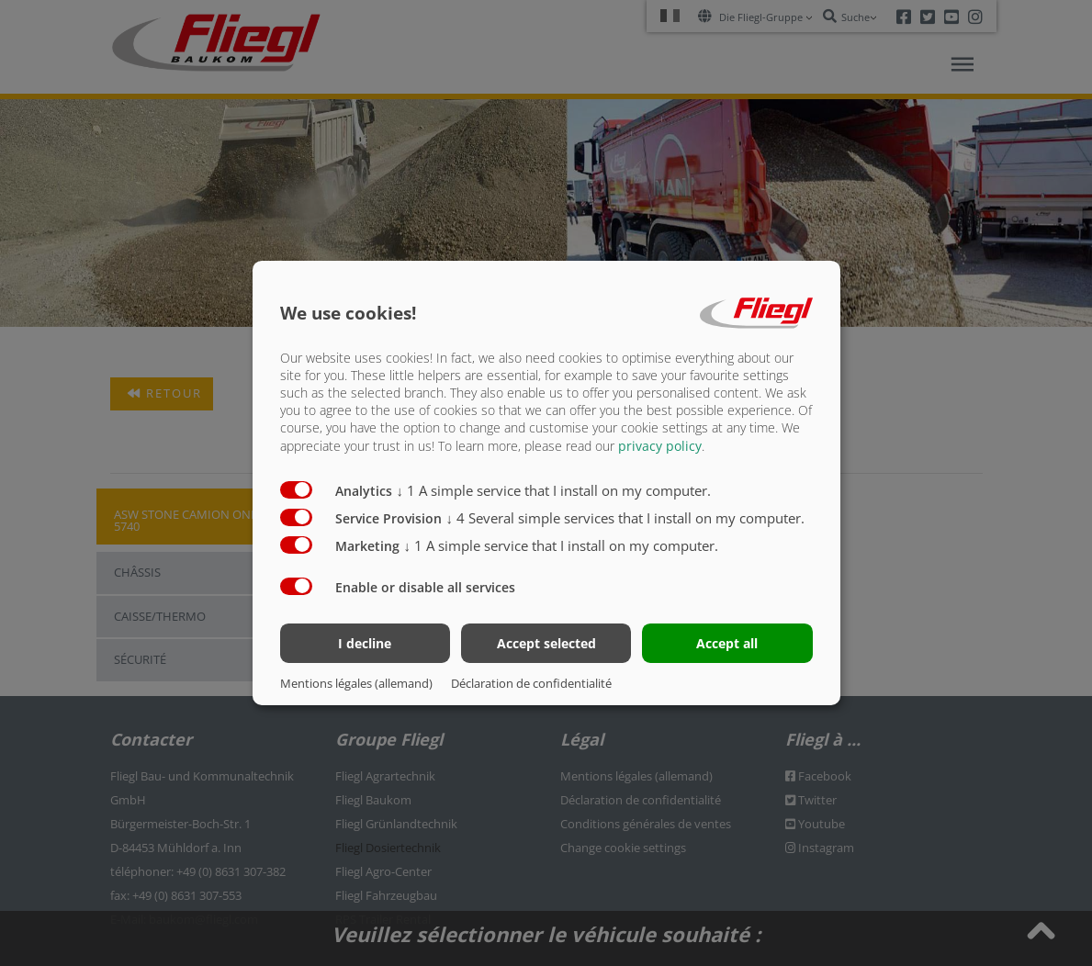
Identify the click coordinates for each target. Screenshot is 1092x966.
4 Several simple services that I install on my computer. (625, 517)
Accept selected (546, 643)
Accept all (727, 643)
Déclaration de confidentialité (531, 683)
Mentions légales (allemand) (356, 683)
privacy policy (660, 445)
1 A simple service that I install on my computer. (554, 489)
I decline (364, 643)
